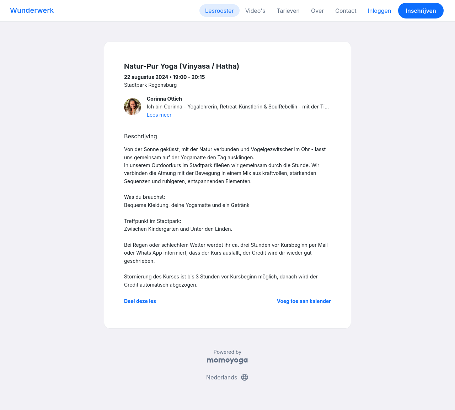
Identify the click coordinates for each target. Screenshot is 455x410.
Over (317, 10)
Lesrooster (219, 10)
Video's (255, 10)
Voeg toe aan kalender (304, 301)
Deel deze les (140, 301)
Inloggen (379, 10)
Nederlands (227, 377)
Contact (345, 10)
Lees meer (159, 115)
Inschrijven (421, 10)
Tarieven (288, 10)
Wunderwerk (32, 10)
